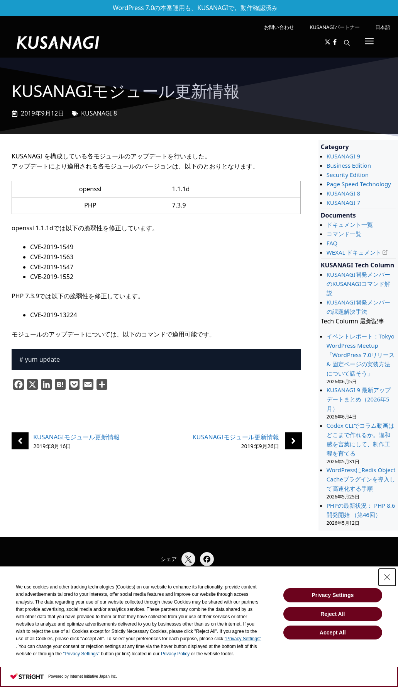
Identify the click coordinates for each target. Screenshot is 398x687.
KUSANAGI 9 (343, 156)
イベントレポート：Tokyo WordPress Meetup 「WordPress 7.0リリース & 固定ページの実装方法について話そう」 (361, 354)
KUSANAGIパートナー (335, 27)
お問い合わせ (279, 27)
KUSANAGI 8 (99, 113)
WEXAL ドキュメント (354, 252)
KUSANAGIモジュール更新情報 (76, 437)
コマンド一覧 (344, 234)
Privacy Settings (333, 595)
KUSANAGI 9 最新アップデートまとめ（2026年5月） (359, 399)
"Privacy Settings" (243, 638)
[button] (347, 42)
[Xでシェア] (188, 559)
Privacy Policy (176, 653)
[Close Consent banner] (387, 577)
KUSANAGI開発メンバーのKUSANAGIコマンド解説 (358, 283)
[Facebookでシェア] (207, 559)
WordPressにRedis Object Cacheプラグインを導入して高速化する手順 (361, 479)
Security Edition (348, 175)
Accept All (333, 632)
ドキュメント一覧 (350, 224)
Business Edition (349, 165)
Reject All (332, 614)
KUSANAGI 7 (343, 202)
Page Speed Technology (359, 184)
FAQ (332, 243)
